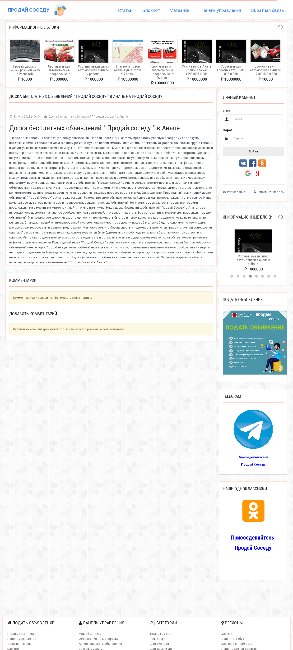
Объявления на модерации (99, 639)
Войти (253, 151)
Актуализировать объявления (100, 643)
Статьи (125, 10)
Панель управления (220, 10)
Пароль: (229, 130)
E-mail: (228, 111)
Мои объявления (91, 634)
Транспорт (157, 639)
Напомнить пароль (269, 192)
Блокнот (151, 10)
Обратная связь (267, 10)
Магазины (180, 10)
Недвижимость (161, 634)
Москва (227, 634)
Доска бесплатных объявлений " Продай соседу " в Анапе (86, 116)
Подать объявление (22, 634)
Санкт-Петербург (233, 639)
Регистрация (234, 192)
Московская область (236, 643)
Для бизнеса (159, 643)
